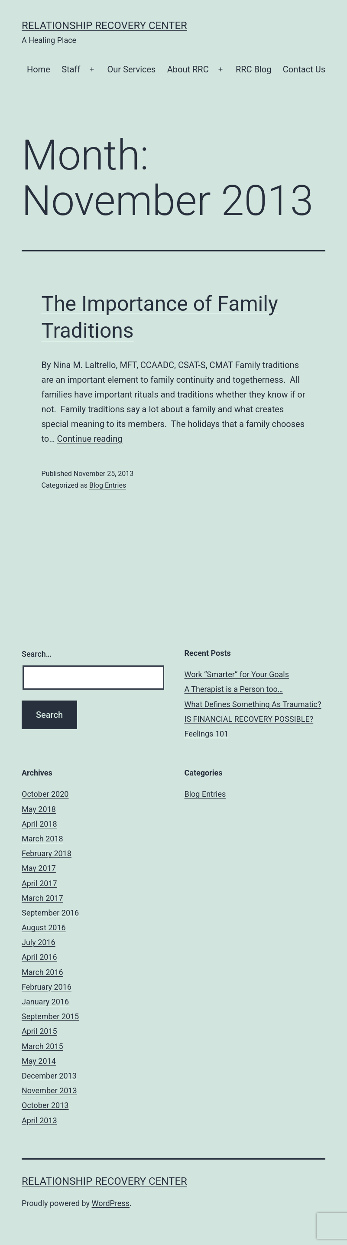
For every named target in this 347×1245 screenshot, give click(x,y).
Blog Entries (107, 485)
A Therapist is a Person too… (234, 689)
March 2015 (42, 1046)
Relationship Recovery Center (104, 26)
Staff (71, 69)
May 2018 (39, 809)
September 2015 (50, 1016)
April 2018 (39, 823)
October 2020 (45, 793)
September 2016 (50, 912)
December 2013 (49, 1075)
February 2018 (46, 853)
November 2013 (49, 1090)
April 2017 (39, 883)
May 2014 (39, 1061)
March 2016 (42, 972)
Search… (37, 653)
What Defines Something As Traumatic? (253, 704)
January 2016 (45, 1001)
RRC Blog (254, 69)
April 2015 (39, 1031)
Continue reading (90, 438)
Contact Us (304, 69)
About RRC (188, 69)
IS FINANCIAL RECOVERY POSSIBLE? (249, 719)
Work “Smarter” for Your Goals (237, 674)
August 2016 (44, 927)
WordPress (111, 1203)
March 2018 (42, 838)
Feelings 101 (207, 733)
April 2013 (39, 1120)
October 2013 (45, 1105)
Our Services (131, 69)
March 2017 (42, 898)
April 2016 (39, 956)
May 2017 (39, 868)
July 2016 (38, 942)
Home (38, 69)
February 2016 (46, 986)
